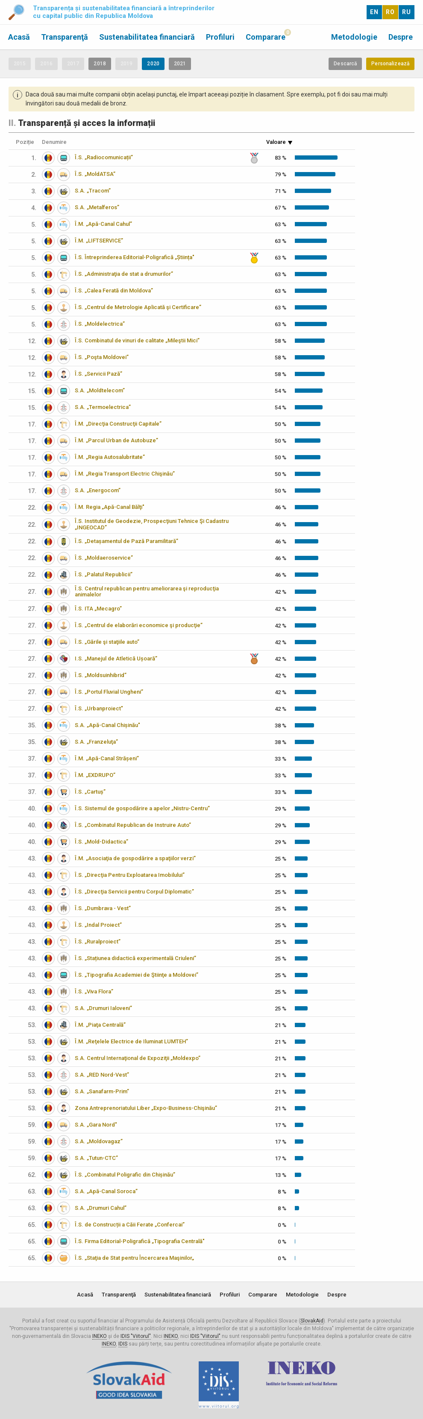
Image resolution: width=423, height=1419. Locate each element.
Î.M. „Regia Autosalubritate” (110, 457)
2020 (153, 64)
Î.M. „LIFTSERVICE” (99, 240)
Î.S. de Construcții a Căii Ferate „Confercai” (130, 1224)
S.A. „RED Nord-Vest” (102, 1075)
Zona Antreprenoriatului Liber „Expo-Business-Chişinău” (146, 1108)
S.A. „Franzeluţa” (96, 742)
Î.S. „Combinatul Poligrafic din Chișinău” (125, 1174)
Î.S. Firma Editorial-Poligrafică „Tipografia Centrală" (140, 1241)
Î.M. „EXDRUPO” (95, 775)
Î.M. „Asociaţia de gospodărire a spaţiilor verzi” (135, 858)
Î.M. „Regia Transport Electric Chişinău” (125, 473)
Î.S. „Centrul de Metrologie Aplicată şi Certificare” (138, 307)
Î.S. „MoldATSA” (95, 174)
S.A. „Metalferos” (97, 207)
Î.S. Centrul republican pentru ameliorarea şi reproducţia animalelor (147, 591)
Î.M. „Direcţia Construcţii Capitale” (118, 423)
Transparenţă (64, 36)
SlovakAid (311, 1321)
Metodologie (354, 36)
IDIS (122, 1344)
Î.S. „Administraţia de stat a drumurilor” (124, 274)
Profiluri (220, 36)
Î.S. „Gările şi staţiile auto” (107, 642)
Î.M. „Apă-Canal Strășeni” (107, 758)
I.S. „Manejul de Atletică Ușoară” (116, 658)
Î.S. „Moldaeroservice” (104, 558)
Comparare (265, 36)
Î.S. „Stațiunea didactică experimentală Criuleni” (135, 958)
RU (406, 12)
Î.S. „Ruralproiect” (97, 941)
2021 (180, 64)
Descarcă (345, 64)
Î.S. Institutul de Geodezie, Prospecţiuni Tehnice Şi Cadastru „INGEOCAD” (152, 524)
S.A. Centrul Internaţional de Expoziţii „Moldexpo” (137, 1058)
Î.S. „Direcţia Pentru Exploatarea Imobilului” (130, 875)
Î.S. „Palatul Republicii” (103, 574)
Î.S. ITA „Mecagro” (98, 608)
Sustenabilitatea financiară (147, 36)
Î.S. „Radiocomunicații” (104, 157)
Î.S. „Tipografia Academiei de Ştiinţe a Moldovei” (136, 975)
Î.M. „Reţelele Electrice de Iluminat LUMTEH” (131, 1041)
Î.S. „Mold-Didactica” (101, 841)
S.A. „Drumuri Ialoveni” (103, 1008)
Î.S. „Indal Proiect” (98, 925)
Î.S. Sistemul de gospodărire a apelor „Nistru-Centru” (142, 808)
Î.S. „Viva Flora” (94, 991)
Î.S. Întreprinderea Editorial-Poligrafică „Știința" (134, 257)
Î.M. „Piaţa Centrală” (100, 1025)
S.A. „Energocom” (97, 490)
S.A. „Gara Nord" (96, 1124)
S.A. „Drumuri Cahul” (100, 1208)
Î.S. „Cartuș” (90, 791)
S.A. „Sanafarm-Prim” (102, 1091)
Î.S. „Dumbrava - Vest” (103, 908)
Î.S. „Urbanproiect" (99, 708)
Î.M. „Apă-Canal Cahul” (103, 224)
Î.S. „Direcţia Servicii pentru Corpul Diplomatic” (134, 891)
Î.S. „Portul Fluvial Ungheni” (109, 692)
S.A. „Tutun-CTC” (96, 1158)
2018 (100, 64)
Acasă (19, 36)
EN (374, 12)
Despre (400, 36)
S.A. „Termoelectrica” (103, 407)
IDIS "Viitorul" (135, 1336)
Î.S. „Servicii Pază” (98, 374)
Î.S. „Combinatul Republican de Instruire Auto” (133, 825)
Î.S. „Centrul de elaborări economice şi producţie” (139, 625)
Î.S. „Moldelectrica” (100, 324)
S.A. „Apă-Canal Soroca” (106, 1191)
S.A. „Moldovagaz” (99, 1141)
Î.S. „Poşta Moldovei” (102, 357)
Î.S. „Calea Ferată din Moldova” (114, 290)
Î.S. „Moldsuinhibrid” (100, 675)
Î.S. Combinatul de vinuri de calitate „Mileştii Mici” (137, 340)
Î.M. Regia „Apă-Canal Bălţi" (109, 507)
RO (390, 12)
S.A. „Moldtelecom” (100, 390)
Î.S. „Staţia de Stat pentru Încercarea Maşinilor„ (134, 1258)
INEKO (99, 1336)
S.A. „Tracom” (93, 190)
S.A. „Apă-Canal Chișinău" (107, 725)
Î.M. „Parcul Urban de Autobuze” (116, 440)
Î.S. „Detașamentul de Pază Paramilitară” (126, 541)
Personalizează (390, 64)
